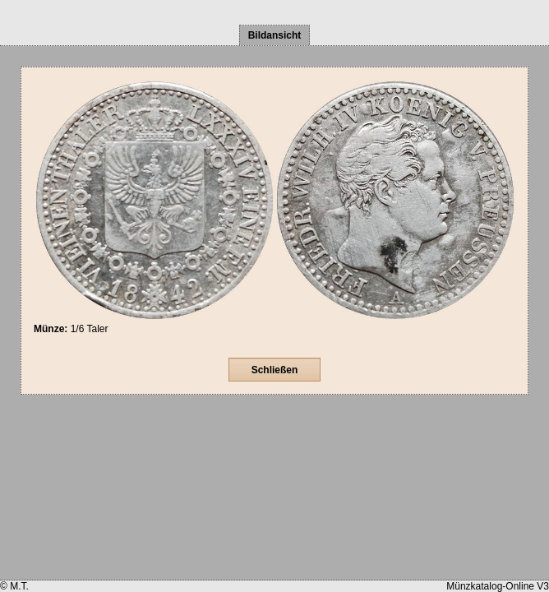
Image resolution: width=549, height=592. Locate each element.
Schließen (274, 370)
